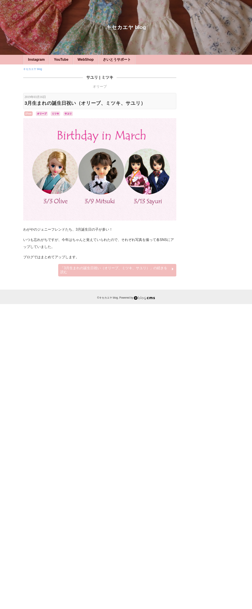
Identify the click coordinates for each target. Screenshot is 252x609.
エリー (207, 469)
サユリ (92, 77)
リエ (221, 493)
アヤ (199, 469)
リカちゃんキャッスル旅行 (208, 368)
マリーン (211, 489)
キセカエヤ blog (126, 27)
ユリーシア (209, 493)
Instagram (36, 59)
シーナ (208, 477)
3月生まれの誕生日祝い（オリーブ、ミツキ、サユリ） (84, 103)
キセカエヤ (207, 320)
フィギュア (207, 446)
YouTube (61, 59)
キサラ (192, 473)
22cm (207, 308)
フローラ (197, 489)
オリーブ (100, 86)
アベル (191, 469)
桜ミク (207, 503)
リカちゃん (198, 498)
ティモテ (200, 486)
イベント (207, 356)
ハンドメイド (207, 332)
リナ (213, 498)
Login (205, 582)
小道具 (207, 381)
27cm (28, 113)
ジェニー (221, 477)
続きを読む (117, 270)
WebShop (86, 59)
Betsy (191, 465)
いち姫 (213, 465)
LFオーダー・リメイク (207, 419)
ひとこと (207, 344)
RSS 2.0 (192, 582)
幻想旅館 (196, 503)
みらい (223, 465)
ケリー (202, 473)
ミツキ (107, 77)
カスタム (207, 393)
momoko (202, 465)
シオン (222, 473)
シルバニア (207, 434)
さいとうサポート (117, 59)
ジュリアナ (205, 481)
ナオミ (212, 486)
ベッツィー (207, 405)
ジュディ (192, 481)
